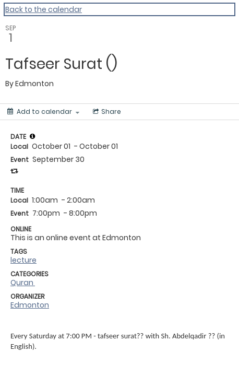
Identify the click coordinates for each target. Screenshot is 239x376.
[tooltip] (32, 136)
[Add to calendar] (43, 112)
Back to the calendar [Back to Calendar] (43, 9)
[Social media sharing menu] (106, 112)
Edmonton (29, 305)
